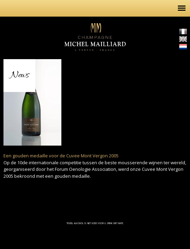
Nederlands (183, 46)
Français (183, 31)
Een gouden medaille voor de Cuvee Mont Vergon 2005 (61, 156)
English (183, 39)
